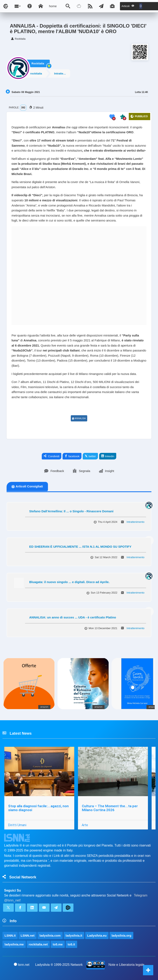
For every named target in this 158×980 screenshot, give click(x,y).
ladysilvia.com (50, 935)
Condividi (51, 456)
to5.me (58, 944)
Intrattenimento (63, 73)
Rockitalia (37, 62)
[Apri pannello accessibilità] (29, 6)
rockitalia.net (38, 944)
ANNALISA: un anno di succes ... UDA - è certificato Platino (72, 617)
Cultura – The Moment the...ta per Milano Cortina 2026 (110, 808)
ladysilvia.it (74, 935)
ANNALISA (79, 418)
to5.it (71, 944)
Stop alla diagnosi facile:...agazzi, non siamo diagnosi (38, 808)
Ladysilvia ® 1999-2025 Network (59, 964)
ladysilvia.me (14, 944)
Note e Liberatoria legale (126, 964)
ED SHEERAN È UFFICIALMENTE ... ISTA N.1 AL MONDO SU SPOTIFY (80, 546)
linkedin (107, 456)
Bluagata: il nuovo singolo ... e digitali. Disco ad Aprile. (69, 582)
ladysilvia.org (121, 935)
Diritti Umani (17, 825)
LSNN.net (28, 935)
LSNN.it (10, 935)
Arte (85, 825)
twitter (90, 456)
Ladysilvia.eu (97, 935)
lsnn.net (22, 964)
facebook (72, 456)
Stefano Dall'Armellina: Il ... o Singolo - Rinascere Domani (71, 511)
